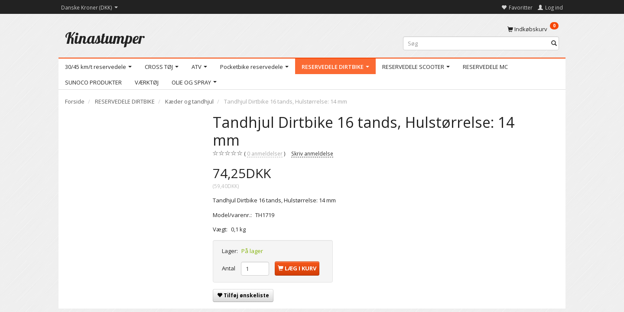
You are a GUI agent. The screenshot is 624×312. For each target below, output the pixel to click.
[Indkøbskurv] (533, 28)
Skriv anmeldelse (312, 153)
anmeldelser (265, 153)
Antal (229, 268)
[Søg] (554, 43)
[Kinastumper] (105, 38)
